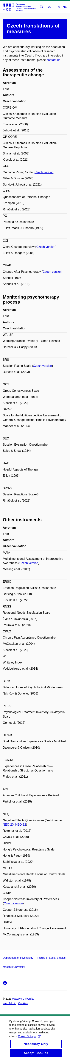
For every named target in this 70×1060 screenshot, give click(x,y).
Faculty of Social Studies (51, 957)
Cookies (23, 1003)
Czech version (44, 172)
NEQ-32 (20, 824)
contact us (53, 60)
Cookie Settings (29, 1039)
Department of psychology (18, 957)
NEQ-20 (8, 824)
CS (49, 7)
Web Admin (9, 1003)
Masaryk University (14, 966)
